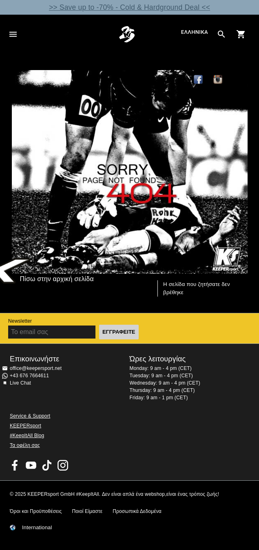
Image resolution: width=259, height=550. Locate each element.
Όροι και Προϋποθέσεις (36, 511)
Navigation (13, 34)
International (37, 527)
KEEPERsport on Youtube (31, 465)
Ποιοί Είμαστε (87, 511)
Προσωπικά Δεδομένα (137, 511)
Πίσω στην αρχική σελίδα (57, 278)
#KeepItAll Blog (27, 435)
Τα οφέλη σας (25, 445)
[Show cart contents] (241, 34)
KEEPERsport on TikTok (47, 465)
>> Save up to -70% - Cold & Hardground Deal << (129, 7)
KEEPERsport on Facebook (15, 465)
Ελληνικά (194, 32)
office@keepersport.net (36, 368)
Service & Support (30, 416)
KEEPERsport (25, 426)
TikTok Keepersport (238, 80)
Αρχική (127, 34)
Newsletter (20, 321)
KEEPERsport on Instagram (218, 80)
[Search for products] (221, 34)
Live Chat (20, 383)
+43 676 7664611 (29, 375)
